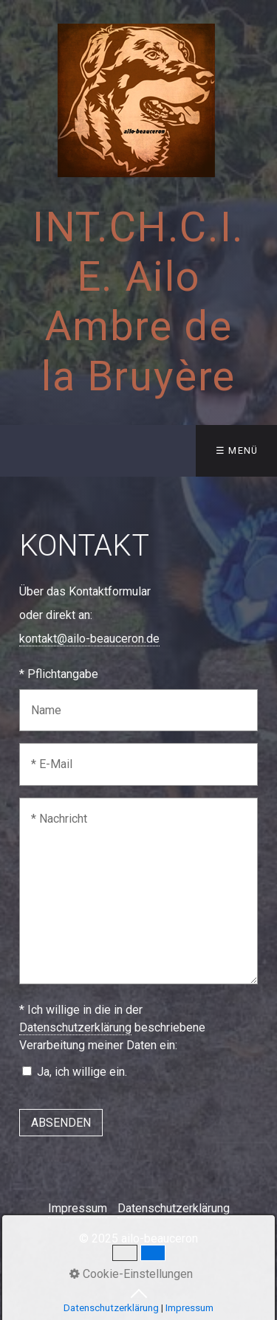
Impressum (77, 1208)
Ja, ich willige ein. (82, 1072)
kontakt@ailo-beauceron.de (89, 639)
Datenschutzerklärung (75, 1027)
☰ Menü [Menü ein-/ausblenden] (237, 450)
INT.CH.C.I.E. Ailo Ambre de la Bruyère (138, 302)
